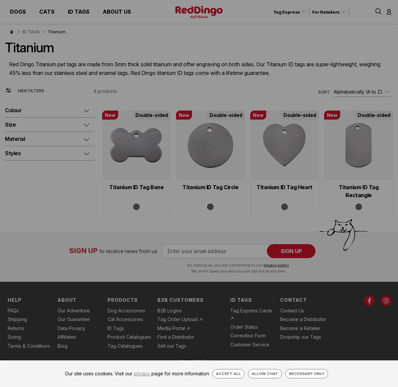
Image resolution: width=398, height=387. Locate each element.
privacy (142, 373)
